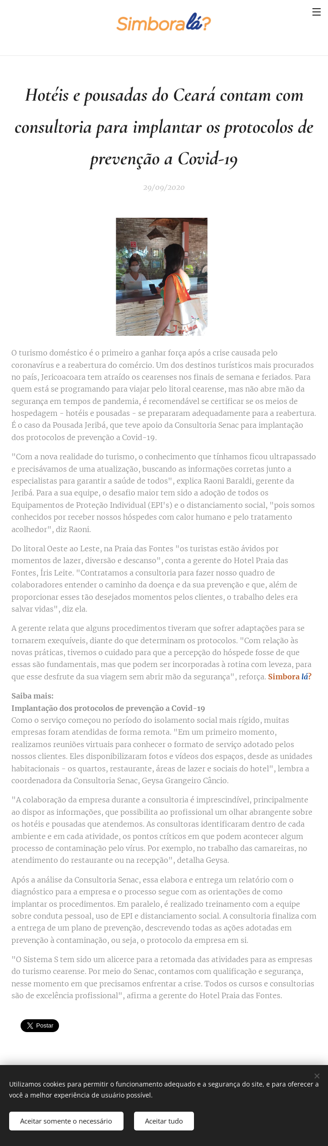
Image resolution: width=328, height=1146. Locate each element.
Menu (316, 11)
